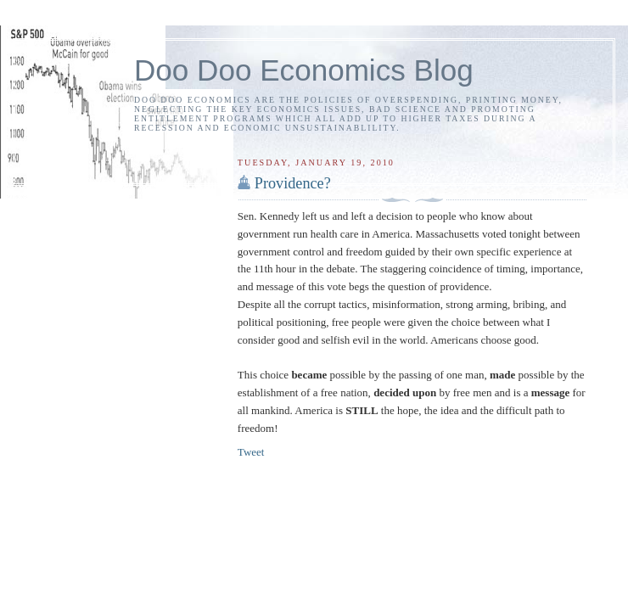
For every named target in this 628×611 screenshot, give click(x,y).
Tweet (251, 452)
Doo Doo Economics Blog (304, 70)
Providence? (293, 183)
